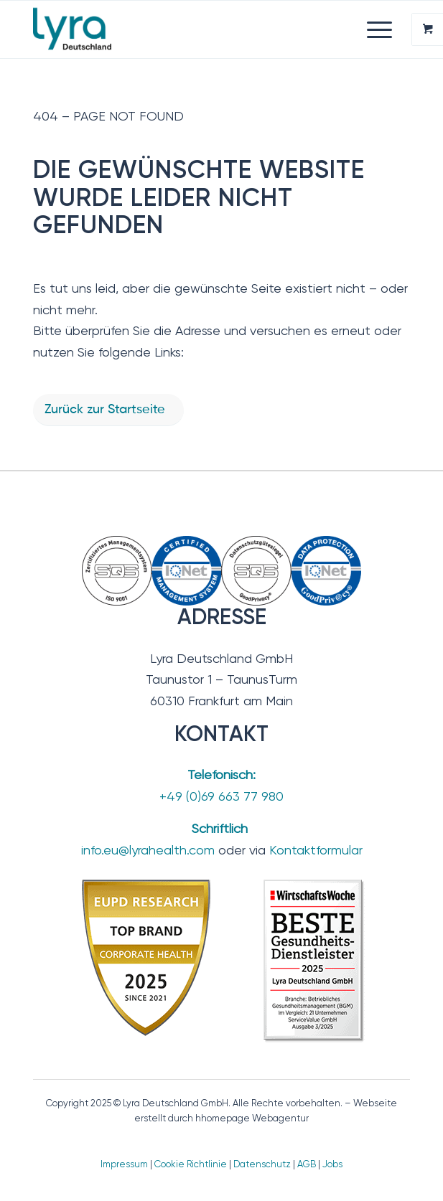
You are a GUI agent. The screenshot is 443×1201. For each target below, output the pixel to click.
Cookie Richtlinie (190, 1164)
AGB (306, 1164)
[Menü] (372, 29)
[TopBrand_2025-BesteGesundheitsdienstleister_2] (221, 960)
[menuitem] (381, 29)
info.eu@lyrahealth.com (148, 849)
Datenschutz (262, 1164)
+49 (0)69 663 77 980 (221, 796)
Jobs (332, 1164)
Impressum (124, 1164)
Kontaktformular (316, 849)
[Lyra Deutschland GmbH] (184, 29)
